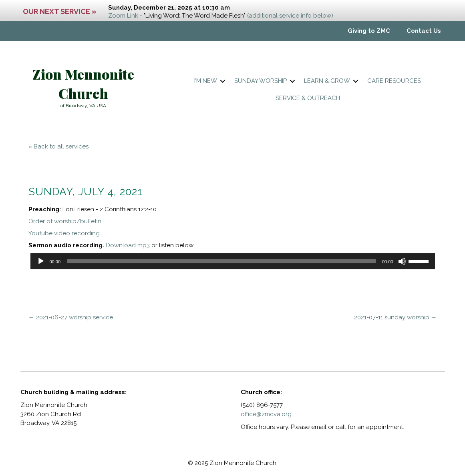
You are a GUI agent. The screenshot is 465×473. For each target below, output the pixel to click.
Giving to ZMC (369, 30)
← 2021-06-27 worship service (70, 317)
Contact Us (424, 30)
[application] (232, 261)
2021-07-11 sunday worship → (395, 317)
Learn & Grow (327, 80)
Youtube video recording (64, 233)
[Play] (41, 261)
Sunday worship (260, 80)
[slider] (221, 261)
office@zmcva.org (266, 414)
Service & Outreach (308, 98)
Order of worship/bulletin (64, 221)
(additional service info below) (290, 15)
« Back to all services (58, 146)
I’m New (205, 80)
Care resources (394, 80)
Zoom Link (123, 15)
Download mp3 (128, 245)
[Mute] (402, 261)
